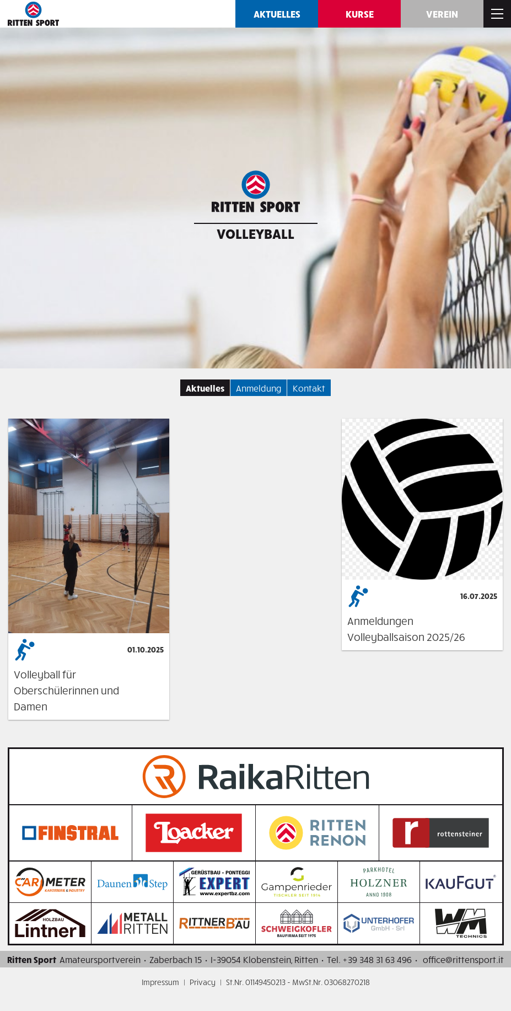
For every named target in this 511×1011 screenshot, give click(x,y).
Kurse (360, 13)
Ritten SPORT (33, 14)
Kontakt (309, 387)
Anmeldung (258, 387)
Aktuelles (277, 13)
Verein (442, 13)
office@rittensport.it (463, 959)
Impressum (160, 982)
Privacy (203, 982)
